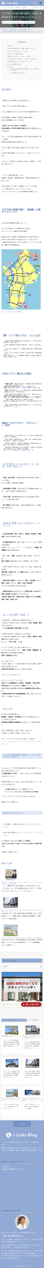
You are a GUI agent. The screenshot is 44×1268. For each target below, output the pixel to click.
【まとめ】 (10, 67)
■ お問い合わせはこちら (18, 73)
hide (25, 42)
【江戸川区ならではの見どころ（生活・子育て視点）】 (22, 59)
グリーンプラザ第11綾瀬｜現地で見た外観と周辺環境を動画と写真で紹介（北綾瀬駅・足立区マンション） (11, 1043)
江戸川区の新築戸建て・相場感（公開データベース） (21, 48)
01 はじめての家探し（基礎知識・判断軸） (14, 8)
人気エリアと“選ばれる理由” (15, 54)
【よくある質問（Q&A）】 (14, 64)
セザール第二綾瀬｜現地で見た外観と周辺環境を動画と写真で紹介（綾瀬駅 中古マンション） (21, 910)
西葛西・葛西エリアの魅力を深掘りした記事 (24, 388)
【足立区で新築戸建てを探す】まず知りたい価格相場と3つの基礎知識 (21, 937)
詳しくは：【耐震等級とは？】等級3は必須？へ (18, 450)
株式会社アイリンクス (24, 1266)
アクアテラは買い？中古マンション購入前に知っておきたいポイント (11, 1106)
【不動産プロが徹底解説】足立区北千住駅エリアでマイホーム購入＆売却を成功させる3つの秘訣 (21, 883)
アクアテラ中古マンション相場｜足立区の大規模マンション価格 (32, 1106)
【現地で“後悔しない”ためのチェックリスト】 (19, 61)
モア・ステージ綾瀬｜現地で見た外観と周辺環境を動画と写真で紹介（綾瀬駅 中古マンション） (11, 1074)
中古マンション (28, 1035)
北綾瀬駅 (5, 1035)
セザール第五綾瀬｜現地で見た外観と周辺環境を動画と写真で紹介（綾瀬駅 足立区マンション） (32, 1045)
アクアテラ (6, 1098)
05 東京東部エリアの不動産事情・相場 (23, 22)
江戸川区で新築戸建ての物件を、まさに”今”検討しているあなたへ (24, 69)
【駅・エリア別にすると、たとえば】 (17, 51)
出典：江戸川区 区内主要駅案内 (11, 312)
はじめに (10, 46)
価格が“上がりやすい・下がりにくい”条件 (18, 56)
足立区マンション (13, 1035)
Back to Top (22, 1124)
